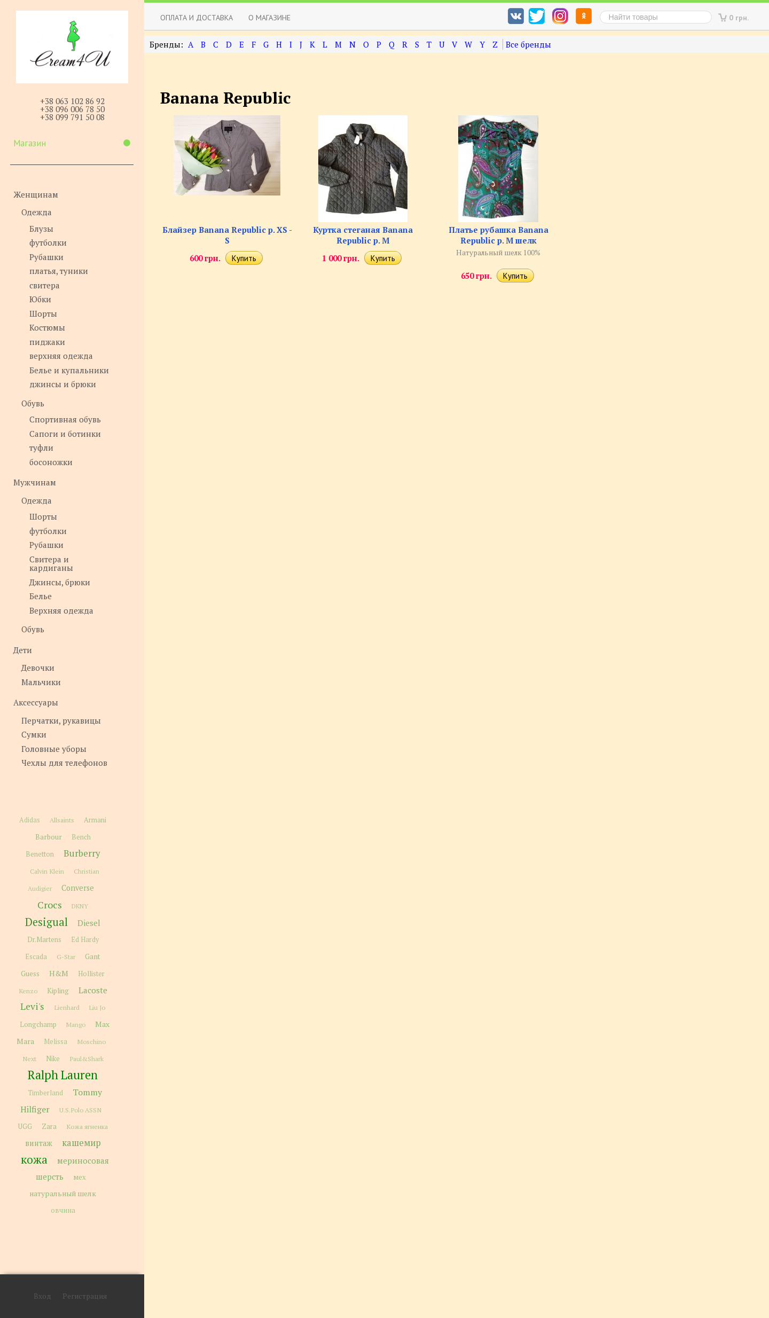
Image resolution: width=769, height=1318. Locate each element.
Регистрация (84, 1296)
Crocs (49, 904)
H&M (58, 973)
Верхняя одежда (61, 610)
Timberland (45, 1092)
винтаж (38, 1143)
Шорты (43, 313)
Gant (92, 956)
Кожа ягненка (87, 1126)
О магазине (269, 17)
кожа (34, 1159)
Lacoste (93, 990)
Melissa (55, 1041)
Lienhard (67, 1007)
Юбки (40, 299)
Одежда (36, 212)
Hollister (91, 973)
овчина (63, 1210)
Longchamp (38, 1024)
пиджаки (47, 341)
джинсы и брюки (62, 384)
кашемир (81, 1143)
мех (79, 1177)
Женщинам (35, 194)
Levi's (32, 1006)
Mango (75, 1025)
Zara (49, 1126)
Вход (42, 1296)
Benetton (40, 854)
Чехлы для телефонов (64, 762)
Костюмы (47, 327)
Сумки (33, 734)
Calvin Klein (47, 871)
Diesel (88, 922)
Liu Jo (97, 1007)
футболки (48, 242)
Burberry (82, 853)
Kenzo (28, 990)
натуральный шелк (62, 1193)
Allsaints (62, 820)
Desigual (46, 922)
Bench (81, 837)
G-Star (66, 956)
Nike (53, 1058)
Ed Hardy (85, 939)
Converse (77, 888)
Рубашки (46, 257)
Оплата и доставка (196, 17)
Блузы (41, 228)
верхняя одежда (61, 355)
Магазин (71, 143)
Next (29, 1058)
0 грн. (739, 17)
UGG (25, 1126)
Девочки (37, 667)
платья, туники (58, 270)
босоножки (51, 462)
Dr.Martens (44, 939)
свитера (44, 285)
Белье (40, 596)
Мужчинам (34, 482)
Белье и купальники (69, 370)
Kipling (58, 990)
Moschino (91, 1041)
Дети (22, 650)
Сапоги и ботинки (65, 433)
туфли (41, 447)
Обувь (32, 403)
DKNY (80, 906)
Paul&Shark (86, 1058)
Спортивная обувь (65, 419)
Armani (95, 820)
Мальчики (41, 682)
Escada (36, 956)
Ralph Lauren (63, 1074)
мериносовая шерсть (72, 1168)
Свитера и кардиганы (51, 564)
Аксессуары (35, 702)
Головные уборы (54, 748)
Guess (30, 973)
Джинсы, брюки (59, 582)
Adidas (29, 820)
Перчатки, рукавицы (61, 720)
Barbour (48, 837)
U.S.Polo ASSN (80, 1109)
